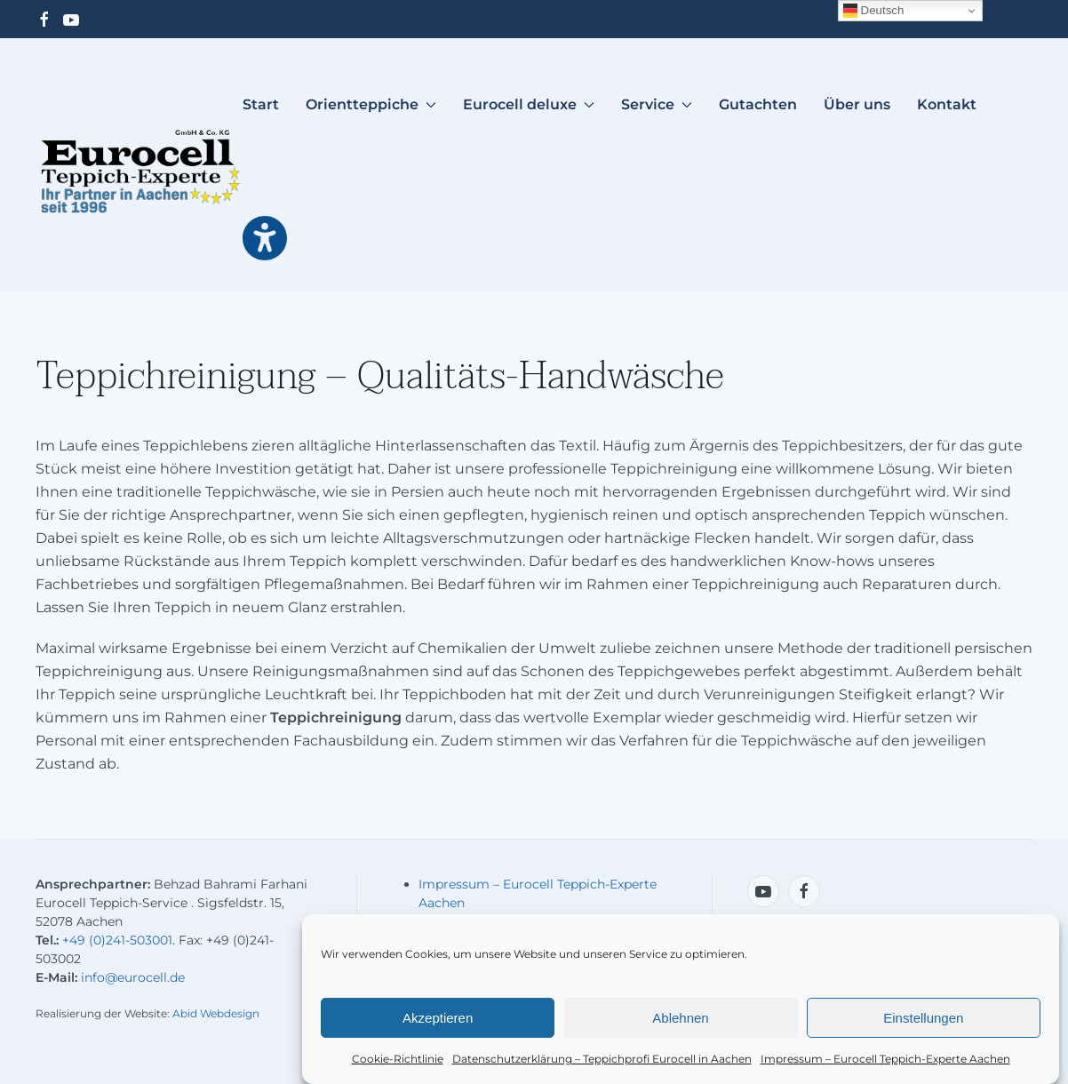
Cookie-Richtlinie (397, 1061)
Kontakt (946, 104)
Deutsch (874, 11)
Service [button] (656, 104)
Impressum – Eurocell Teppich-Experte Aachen (885, 1061)
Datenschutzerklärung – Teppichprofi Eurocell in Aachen (602, 1061)
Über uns (857, 104)
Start (261, 104)
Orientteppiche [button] (371, 104)
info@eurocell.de (133, 977)
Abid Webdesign (215, 1013)
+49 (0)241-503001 (117, 940)
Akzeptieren (437, 1020)
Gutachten (758, 104)
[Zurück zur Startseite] (139, 171)
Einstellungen (923, 1020)
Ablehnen (680, 1020)
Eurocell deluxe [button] (528, 104)
